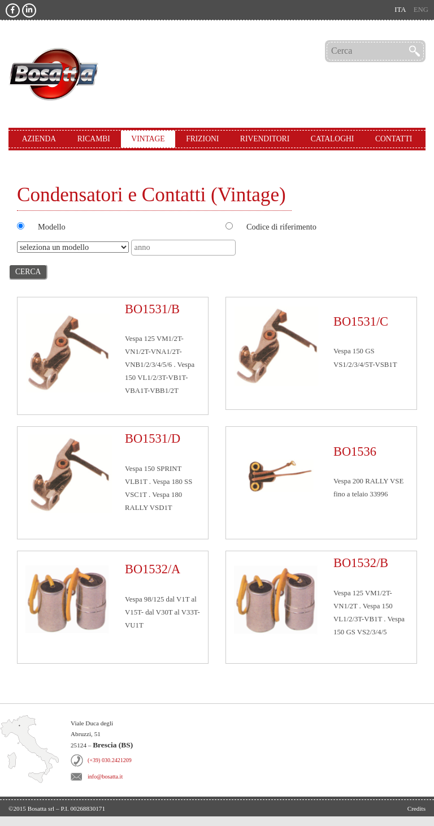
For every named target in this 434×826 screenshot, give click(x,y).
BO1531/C (360, 321)
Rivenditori (264, 139)
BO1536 (354, 451)
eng (421, 10)
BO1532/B (360, 563)
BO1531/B (152, 309)
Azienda (39, 139)
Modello (52, 227)
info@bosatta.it (105, 776)
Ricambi (93, 139)
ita (400, 10)
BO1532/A (152, 569)
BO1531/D (152, 438)
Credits (416, 808)
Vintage (147, 139)
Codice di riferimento (281, 227)
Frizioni (202, 139)
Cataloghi (332, 139)
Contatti (393, 139)
